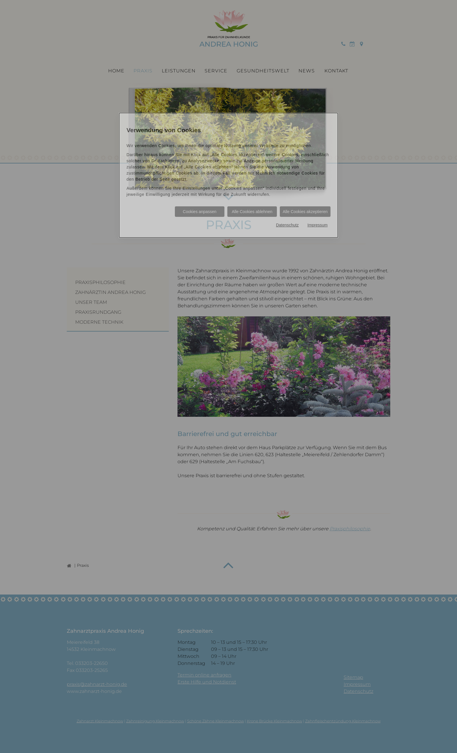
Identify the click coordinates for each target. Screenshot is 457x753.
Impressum (317, 225)
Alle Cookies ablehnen (252, 211)
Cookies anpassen (199, 211)
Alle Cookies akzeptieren (305, 211)
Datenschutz (287, 225)
